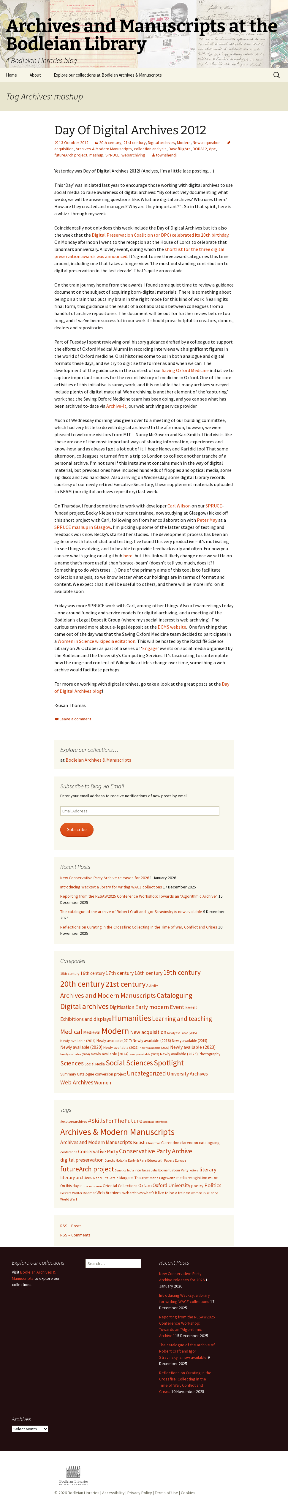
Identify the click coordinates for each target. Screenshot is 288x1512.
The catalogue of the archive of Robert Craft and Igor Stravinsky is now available (131, 911)
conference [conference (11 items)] (68, 1152)
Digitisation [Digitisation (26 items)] (122, 1007)
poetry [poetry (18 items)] (197, 1185)
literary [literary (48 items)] (207, 1169)
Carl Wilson (179, 506)
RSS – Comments (75, 1235)
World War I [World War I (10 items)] (68, 1199)
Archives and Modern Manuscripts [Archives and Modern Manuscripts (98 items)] (108, 995)
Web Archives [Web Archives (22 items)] (108, 1192)
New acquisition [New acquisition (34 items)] (148, 1032)
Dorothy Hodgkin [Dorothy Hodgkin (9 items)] (116, 1160)
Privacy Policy (139, 1492)
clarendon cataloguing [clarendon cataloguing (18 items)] (200, 1142)
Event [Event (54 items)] (177, 1006)
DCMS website (172, 627)
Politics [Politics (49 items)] (212, 1185)
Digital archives (161, 142)
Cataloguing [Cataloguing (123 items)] (174, 995)
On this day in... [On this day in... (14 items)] (72, 1185)
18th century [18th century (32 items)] (148, 972)
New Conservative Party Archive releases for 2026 (104, 877)
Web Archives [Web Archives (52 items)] (76, 1082)
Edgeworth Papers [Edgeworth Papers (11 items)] (160, 1160)
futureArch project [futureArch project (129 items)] (87, 1169)
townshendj (166, 155)
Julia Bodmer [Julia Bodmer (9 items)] (160, 1170)
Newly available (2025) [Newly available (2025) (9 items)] (179, 1053)
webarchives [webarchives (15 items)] (132, 1192)
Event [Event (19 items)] (191, 1007)
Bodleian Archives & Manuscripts (98, 760)
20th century (110, 142)
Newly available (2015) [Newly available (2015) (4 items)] (182, 1033)
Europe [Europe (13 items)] (180, 1160)
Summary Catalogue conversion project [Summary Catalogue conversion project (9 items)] (93, 1074)
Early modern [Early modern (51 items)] (152, 1006)
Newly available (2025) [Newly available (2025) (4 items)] (144, 1054)
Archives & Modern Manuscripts (104, 148)
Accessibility (113, 1492)
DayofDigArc (180, 148)
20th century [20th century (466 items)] (82, 983)
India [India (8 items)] (130, 1170)
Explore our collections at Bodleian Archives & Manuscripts (108, 75)
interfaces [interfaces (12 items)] (142, 1170)
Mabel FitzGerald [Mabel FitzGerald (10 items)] (105, 1178)
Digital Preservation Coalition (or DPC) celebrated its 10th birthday (160, 235)
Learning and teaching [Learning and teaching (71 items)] (182, 1019)
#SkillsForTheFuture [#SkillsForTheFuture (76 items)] (115, 1120)
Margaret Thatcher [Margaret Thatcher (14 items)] (134, 1177)
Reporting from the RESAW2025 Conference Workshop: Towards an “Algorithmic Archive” (139, 896)
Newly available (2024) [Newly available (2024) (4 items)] (75, 1054)
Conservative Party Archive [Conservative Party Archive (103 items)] (155, 1151)
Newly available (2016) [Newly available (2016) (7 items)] (78, 1040)
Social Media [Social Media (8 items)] (95, 1064)
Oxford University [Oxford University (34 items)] (171, 1185)
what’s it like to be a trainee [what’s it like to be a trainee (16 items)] (166, 1192)
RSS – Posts (71, 1225)
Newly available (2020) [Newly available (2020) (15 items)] (81, 1047)
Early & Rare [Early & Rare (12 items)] (137, 1160)
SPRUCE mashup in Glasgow (82, 527)
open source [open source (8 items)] (94, 1186)
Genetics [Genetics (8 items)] (120, 1170)
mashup (96, 155)
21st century (135, 142)
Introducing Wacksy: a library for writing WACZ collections (111, 887)
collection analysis (150, 148)
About (35, 75)
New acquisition (207, 142)
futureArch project (70, 155)
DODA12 (200, 148)
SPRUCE (112, 155)
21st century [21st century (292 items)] (125, 984)
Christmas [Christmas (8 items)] (153, 1143)
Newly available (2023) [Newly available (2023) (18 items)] (193, 1047)
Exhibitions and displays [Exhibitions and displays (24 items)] (85, 1019)
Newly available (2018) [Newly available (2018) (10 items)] (152, 1040)
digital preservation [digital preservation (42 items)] (82, 1159)
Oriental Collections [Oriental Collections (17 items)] (120, 1185)
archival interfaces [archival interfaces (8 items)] (155, 1122)
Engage (150, 648)
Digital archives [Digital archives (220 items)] (84, 1006)
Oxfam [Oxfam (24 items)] (145, 1185)
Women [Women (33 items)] (102, 1082)
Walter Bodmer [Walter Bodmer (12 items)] (84, 1193)
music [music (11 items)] (213, 1178)
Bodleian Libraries (83, 1492)
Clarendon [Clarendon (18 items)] (170, 1142)
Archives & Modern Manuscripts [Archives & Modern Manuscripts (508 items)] (117, 1131)
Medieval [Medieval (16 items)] (91, 1032)
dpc (212, 148)
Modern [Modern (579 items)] (115, 1030)
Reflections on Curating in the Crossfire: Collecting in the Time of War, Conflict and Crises (138, 927)
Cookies (188, 1492)
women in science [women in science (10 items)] (204, 1193)
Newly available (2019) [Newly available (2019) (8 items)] (189, 1040)
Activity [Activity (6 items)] (152, 985)
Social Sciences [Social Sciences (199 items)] (129, 1062)
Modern (184, 142)
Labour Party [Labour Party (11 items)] (179, 1170)
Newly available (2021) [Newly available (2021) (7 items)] (121, 1047)
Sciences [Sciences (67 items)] (72, 1063)
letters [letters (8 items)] (193, 1170)
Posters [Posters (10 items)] (65, 1193)
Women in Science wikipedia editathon (96, 641)
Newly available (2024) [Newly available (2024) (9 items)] (110, 1053)
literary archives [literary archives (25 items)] (76, 1177)
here (127, 556)
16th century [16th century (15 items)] (92, 973)
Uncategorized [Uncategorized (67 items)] (146, 1073)
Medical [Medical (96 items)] (71, 1031)
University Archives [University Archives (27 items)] (187, 1073)
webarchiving (133, 155)
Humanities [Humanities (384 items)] (131, 1018)
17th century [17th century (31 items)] (120, 972)
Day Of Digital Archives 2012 (130, 130)
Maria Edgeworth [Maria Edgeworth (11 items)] (162, 1178)
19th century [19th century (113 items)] (182, 972)
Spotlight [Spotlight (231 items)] (169, 1062)
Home (11, 75)
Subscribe (77, 829)
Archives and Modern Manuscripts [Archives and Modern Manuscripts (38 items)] (96, 1142)
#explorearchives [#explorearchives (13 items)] (73, 1121)
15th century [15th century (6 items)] (70, 973)
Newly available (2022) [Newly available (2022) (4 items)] (154, 1048)
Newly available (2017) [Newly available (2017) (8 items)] (114, 1040)
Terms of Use (166, 1492)
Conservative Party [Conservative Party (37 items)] (98, 1151)
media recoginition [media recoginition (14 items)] (191, 1177)
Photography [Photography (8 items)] (209, 1053)
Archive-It (116, 406)
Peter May (207, 520)
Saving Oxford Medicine (185, 370)
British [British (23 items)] (139, 1142)
